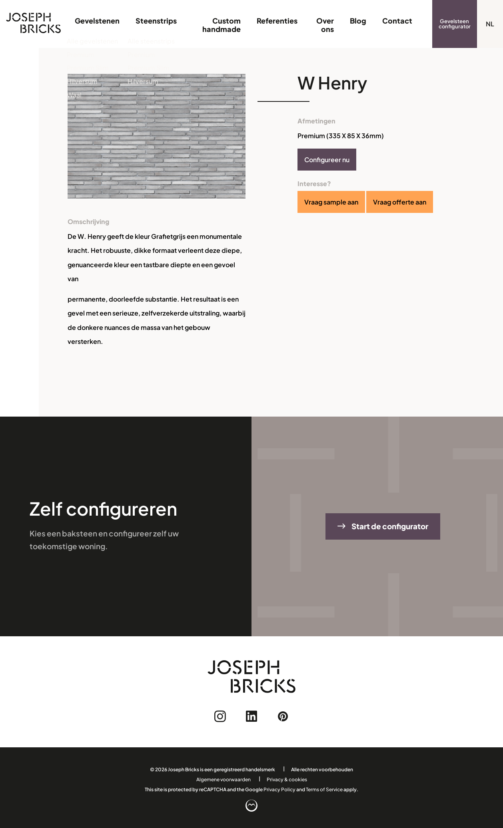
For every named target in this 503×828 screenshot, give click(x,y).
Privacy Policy (279, 789)
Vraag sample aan (331, 202)
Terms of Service (324, 789)
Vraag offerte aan (399, 202)
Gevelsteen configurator (455, 24)
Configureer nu (326, 159)
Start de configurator (382, 526)
